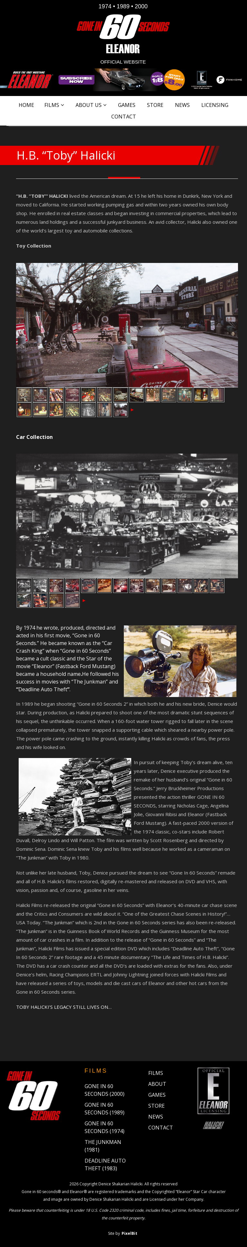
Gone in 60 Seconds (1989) (104, 1108)
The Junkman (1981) (103, 1145)
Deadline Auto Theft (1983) (105, 1164)
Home (26, 105)
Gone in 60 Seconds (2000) (104, 1090)
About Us (89, 105)
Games (126, 105)
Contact (123, 116)
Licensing (214, 105)
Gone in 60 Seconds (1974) (104, 1127)
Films (51, 105)
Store (155, 105)
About (157, 1083)
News (182, 105)
